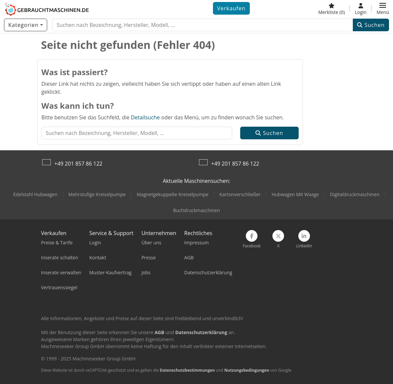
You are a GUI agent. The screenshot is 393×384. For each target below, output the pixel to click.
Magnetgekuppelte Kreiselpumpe (172, 194)
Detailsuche (145, 117)
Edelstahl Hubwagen (35, 194)
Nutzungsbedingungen (246, 370)
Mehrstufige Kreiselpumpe (97, 194)
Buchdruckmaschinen (196, 210)
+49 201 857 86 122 (78, 163)
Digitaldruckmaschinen (354, 194)
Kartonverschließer (240, 194)
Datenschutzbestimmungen (187, 370)
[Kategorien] (25, 25)
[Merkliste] (331, 8)
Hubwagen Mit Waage (295, 194)
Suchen (371, 25)
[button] (382, 8)
